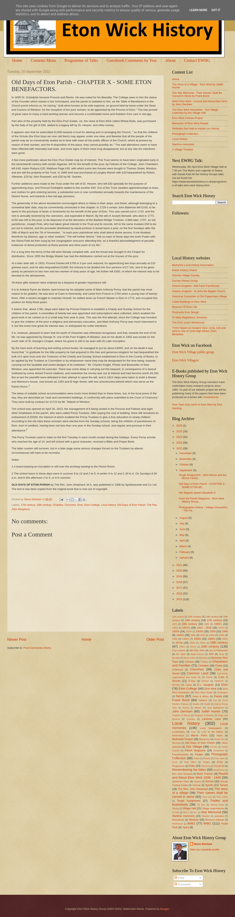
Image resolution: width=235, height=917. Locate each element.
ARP (211, 654)
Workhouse (177, 824)
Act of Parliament (218, 650)
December (185, 453)
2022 (179, 448)
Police (196, 758)
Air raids (181, 654)
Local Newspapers (211, 728)
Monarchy (204, 739)
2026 (179, 425)
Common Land (197, 673)
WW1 (191, 823)
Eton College (92, 504)
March (183, 546)
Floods (218, 696)
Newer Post (16, 639)
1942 (202, 635)
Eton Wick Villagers (185, 360)
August (183, 517)
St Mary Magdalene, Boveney (189, 317)
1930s (199, 631)
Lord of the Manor (212, 732)
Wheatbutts (178, 820)
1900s (175, 628)
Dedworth (219, 681)
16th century (192, 620)
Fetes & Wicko (201, 696)
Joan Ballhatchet (215, 708)
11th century (178, 617)
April (182, 540)
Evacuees (222, 692)
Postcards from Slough (185, 312)
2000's (182, 647)
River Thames (205, 773)
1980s (192, 643)
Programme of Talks (81, 60)
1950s (197, 638)
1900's (218, 623)
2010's (193, 647)
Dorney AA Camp (182, 685)
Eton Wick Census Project (187, 117)
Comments (182, 884)
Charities (58, 504)
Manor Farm (199, 735)
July (182, 523)
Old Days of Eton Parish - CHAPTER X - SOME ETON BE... (202, 485)
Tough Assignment (189, 800)
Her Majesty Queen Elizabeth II (197, 492)
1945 (174, 639)
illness (198, 707)
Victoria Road (217, 805)
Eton (80, 504)
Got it (215, 10)
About (170, 60)
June (182, 529)
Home (17, 60)
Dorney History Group (185, 280)
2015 (179, 599)
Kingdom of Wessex (204, 715)
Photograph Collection (185, 133)
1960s (225, 639)
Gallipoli (203, 700)
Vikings (175, 808)
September (186, 470)
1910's (186, 627)
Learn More (198, 10)
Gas (215, 700)
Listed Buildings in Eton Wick (189, 301)
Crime (209, 677)
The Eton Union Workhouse (188, 322)
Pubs (192, 765)
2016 (179, 593)
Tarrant (224, 785)
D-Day (191, 681)
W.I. (195, 812)
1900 (206, 624)
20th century (210, 646)
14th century (212, 616)
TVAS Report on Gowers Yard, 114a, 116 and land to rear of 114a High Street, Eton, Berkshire (199, 331)
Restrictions (219, 770)
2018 (179, 582)
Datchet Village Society (185, 275)
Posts (179, 877)
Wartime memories (183, 144)
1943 (211, 635)
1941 (193, 635)
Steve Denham (203, 844)
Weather (206, 816)
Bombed (176, 658)
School (210, 781)
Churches (70, 504)
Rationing (205, 766)
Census (189, 661)
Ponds (206, 758)
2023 (179, 442)
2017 (179, 587)
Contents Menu (43, 60)
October (184, 464)
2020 (179, 570)
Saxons (197, 781)
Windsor (194, 819)
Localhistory (178, 732)
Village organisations (213, 808)
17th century (28, 504)
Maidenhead (178, 735)
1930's (189, 631)
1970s (179, 642)
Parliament (219, 751)
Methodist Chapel (182, 739)
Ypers (185, 827)
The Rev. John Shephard (193, 789)
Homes (185, 708)
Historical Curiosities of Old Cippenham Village (199, 296)
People (199, 754)
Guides (196, 704)
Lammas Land (211, 718)
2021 (179, 565)
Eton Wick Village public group (193, 352)
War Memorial (211, 812)
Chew (218, 665)
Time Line (207, 797)
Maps (219, 735)
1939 (213, 631)
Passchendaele (180, 754)
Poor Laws (219, 758)
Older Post (155, 639)
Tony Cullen (222, 797)
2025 (179, 431)
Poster (206, 762)
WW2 (207, 823)
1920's (221, 628)
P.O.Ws (213, 747)
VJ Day (175, 812)
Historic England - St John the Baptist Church (198, 291)
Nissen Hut (219, 739)
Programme (178, 766)
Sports (209, 785)
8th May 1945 (197, 650)
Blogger (164, 908)
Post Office (190, 762)
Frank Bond (180, 700)
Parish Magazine (195, 750)
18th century (44, 504)
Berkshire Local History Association (193, 265)
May (182, 534)
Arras (221, 654)
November (185, 458)
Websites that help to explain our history (195, 128)
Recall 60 (219, 766)
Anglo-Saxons (197, 654)
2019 (179, 576)
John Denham (182, 711)
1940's (180, 635)
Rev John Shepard (182, 774)
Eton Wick (210, 688)
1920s (175, 631)
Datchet (205, 681)
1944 (221, 635)
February (185, 552)
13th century (194, 616)
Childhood (177, 669)
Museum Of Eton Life (184, 306)
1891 (174, 624)
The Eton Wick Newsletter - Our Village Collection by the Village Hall (195, 111)
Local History (179, 139)
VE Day (201, 805)
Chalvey (204, 662)
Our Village (194, 746)
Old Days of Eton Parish (131, 504)
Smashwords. (211, 397)
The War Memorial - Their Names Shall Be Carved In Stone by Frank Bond (197, 94)
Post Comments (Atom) (37, 647)
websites (219, 816)
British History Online (184, 270)
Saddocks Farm (180, 781)
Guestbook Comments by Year (131, 60)
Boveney (203, 658)
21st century (178, 650)
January (184, 557)
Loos (193, 732)
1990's (203, 643)
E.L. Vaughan (205, 684)
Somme (196, 785)
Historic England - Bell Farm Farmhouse (195, 285)
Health (207, 704)
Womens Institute (214, 820)
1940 (225, 631)
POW (220, 762)
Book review (189, 658)
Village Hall (189, 808)
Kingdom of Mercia (181, 715)
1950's (185, 639)
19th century (219, 642)
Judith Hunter (211, 711)
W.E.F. (186, 812)
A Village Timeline (182, 149)
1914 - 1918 (204, 627)
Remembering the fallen (189, 769)
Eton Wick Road (203, 692)
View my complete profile (204, 849)
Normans (176, 743)
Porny (175, 762)
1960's (211, 638)
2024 (179, 436)
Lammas (191, 719)
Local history (108, 504)
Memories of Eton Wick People (190, 123)
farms (180, 696)
